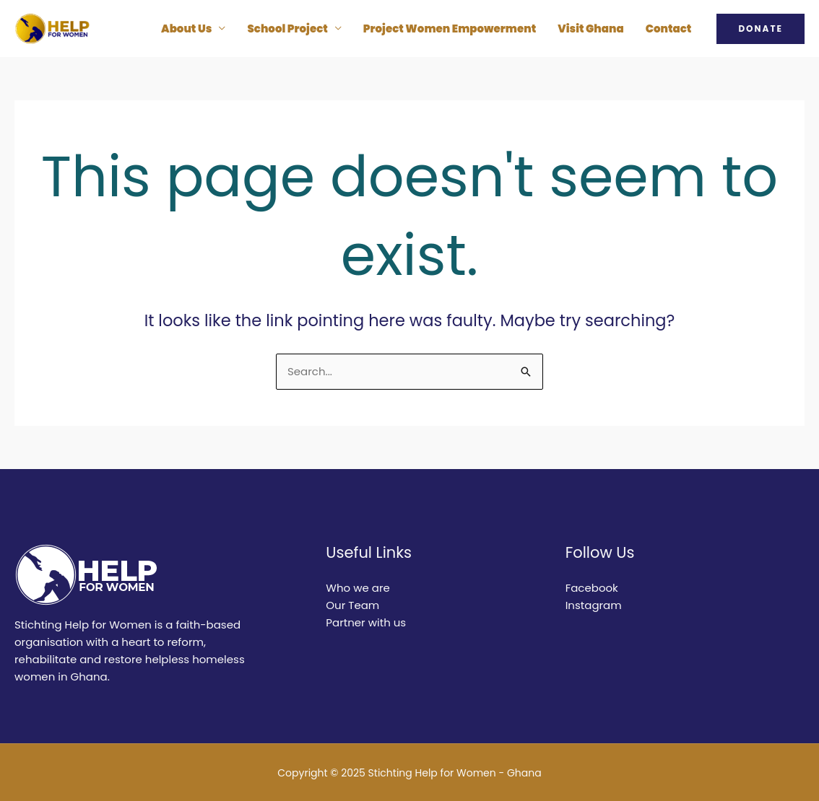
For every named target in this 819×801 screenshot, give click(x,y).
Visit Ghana (590, 28)
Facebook (592, 587)
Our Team (352, 605)
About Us (186, 28)
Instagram (594, 605)
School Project (287, 28)
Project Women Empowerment (449, 28)
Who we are (358, 587)
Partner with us (366, 622)
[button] (760, 29)
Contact (669, 28)
